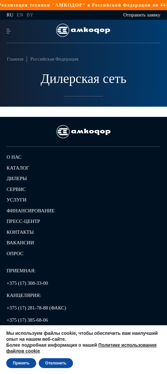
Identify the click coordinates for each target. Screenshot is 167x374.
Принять (21, 363)
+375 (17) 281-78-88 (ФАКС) (36, 307)
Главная (15, 59)
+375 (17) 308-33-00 (27, 283)
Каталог (18, 168)
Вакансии (20, 242)
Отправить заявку (141, 14)
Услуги (17, 199)
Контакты (20, 232)
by (30, 14)
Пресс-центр (23, 221)
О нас (14, 157)
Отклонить (55, 363)
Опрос (15, 253)
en (20, 14)
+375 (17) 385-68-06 (27, 320)
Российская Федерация (54, 59)
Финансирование (31, 210)
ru (10, 14)
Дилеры (17, 178)
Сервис (16, 189)
